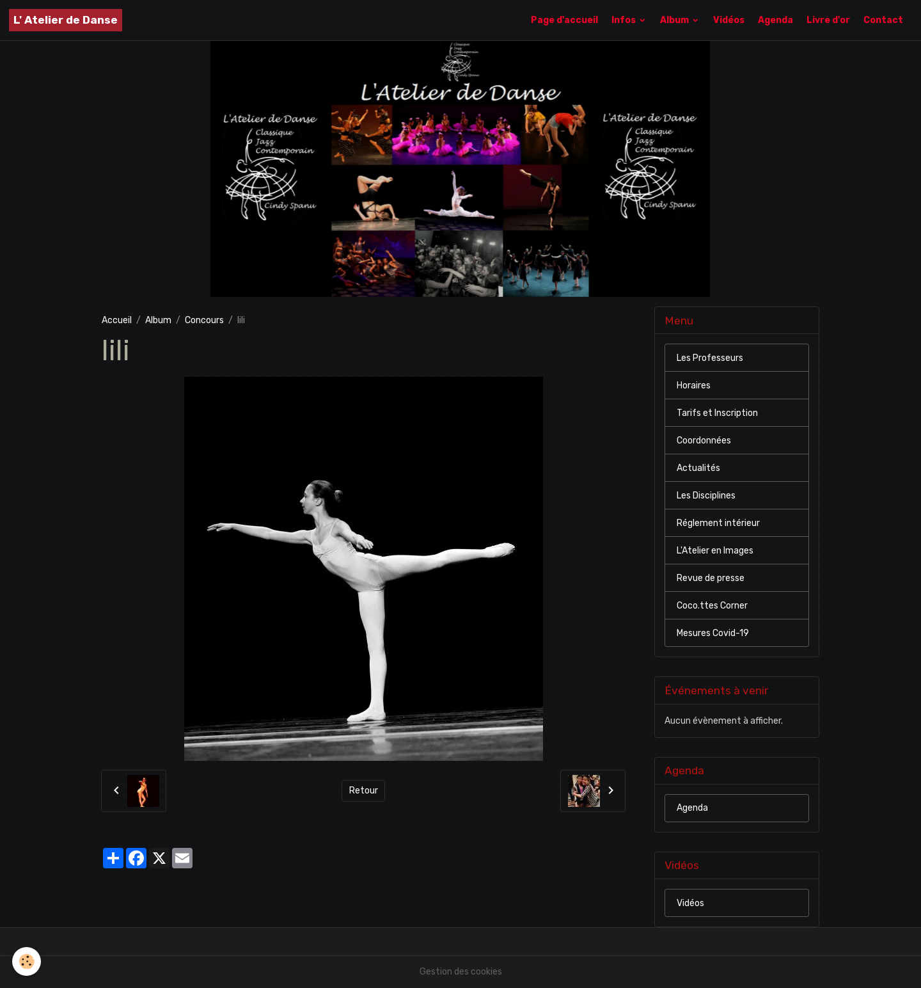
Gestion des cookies (461, 971)
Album (675, 20)
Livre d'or (828, 20)
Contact (883, 20)
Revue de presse (710, 578)
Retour (363, 790)
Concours (204, 320)
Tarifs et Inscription (717, 413)
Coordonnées (704, 440)
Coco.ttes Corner (712, 605)
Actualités (698, 468)
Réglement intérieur (718, 523)
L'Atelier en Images (715, 550)
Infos (624, 20)
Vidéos (728, 20)
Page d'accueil (564, 20)
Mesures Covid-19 (713, 633)
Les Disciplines (706, 495)
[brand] (65, 20)
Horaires (694, 385)
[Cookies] (27, 961)
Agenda (775, 20)
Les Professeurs (710, 358)
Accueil (117, 320)
